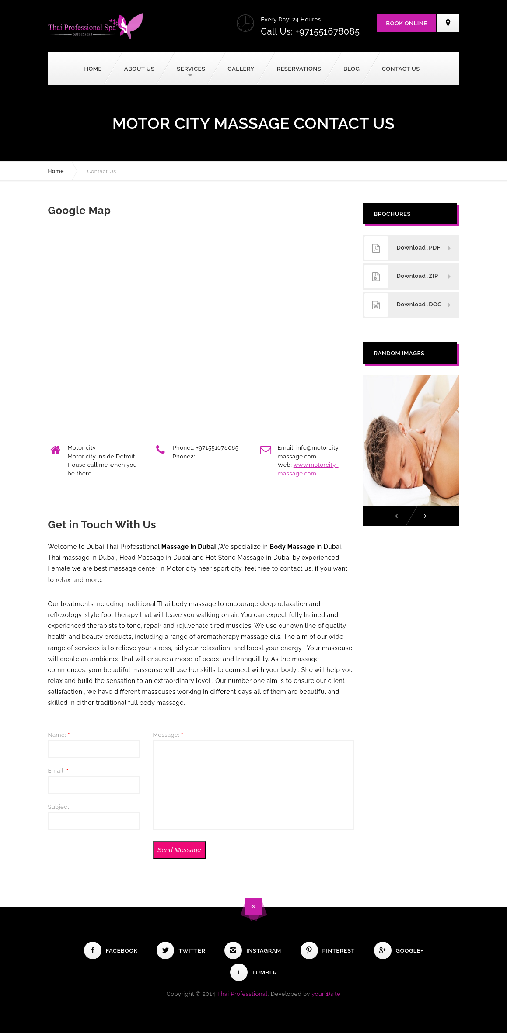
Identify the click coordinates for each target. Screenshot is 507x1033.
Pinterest (328, 950)
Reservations (298, 69)
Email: (58, 770)
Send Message (179, 849)
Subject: (59, 807)
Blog (351, 69)
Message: (168, 734)
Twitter (181, 950)
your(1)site (325, 994)
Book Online (406, 23)
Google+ (398, 950)
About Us (139, 69)
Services (191, 69)
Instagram (252, 950)
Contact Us (401, 69)
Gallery (240, 69)
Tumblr (253, 972)
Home (93, 69)
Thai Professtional (242, 994)
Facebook (111, 950)
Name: (59, 734)
